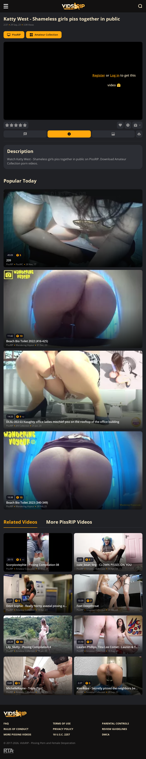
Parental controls (115, 723)
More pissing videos (17, 734)
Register (98, 75)
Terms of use (62, 723)
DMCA (105, 734)
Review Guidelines (114, 729)
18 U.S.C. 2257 (61, 734)
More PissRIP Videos (69, 522)
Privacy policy (63, 729)
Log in (114, 75)
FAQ (6, 723)
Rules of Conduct (16, 729)
